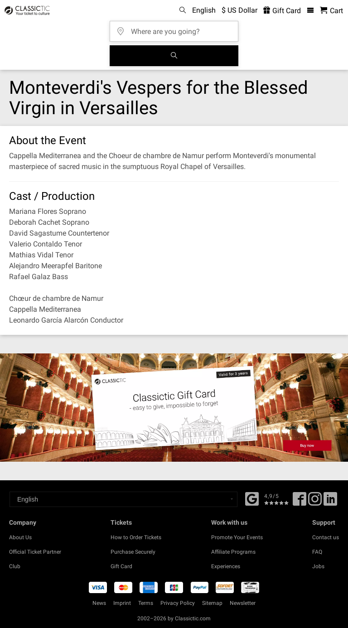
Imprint (122, 603)
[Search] (174, 55)
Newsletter (243, 603)
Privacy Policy (177, 603)
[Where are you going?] (176, 28)
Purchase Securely (133, 552)
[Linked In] (330, 502)
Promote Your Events (237, 537)
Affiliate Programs (233, 552)
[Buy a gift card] (174, 407)
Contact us (325, 537)
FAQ (317, 552)
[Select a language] (123, 499)
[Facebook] (252, 498)
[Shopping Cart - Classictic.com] (331, 10)
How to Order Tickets (136, 537)
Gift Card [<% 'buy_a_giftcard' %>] (282, 10)
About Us (20, 537)
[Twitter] (315, 502)
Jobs (318, 566)
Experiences (225, 566)
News (99, 603)
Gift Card (121, 566)
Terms (145, 603)
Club (14, 566)
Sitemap (212, 603)
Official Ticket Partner (35, 552)
